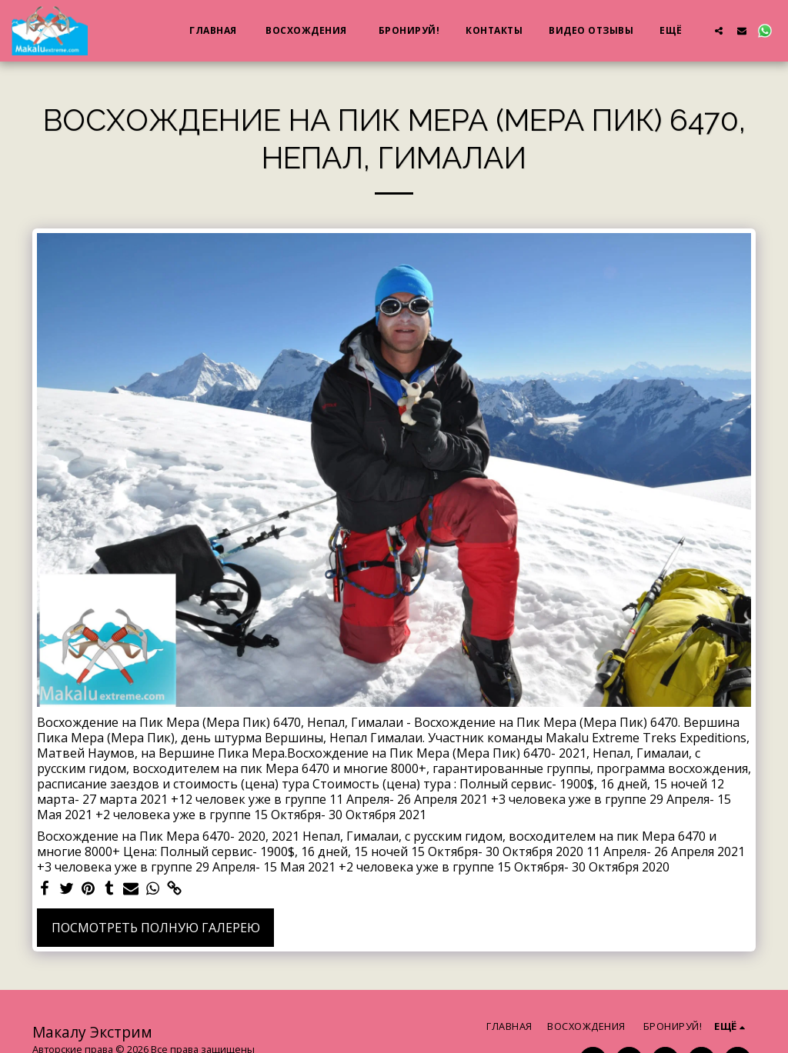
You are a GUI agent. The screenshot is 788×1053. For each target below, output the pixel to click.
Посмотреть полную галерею (156, 927)
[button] (719, 30)
